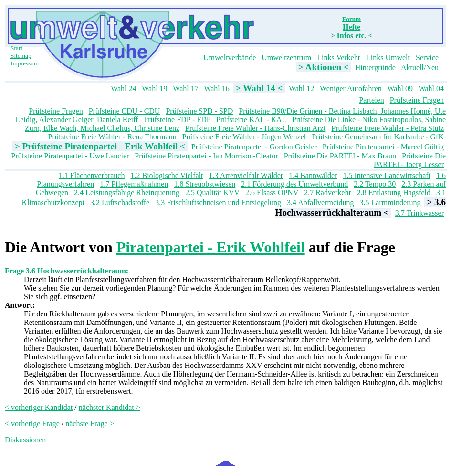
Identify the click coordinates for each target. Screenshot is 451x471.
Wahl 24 (123, 88)
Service (427, 57)
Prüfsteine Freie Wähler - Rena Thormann (112, 137)
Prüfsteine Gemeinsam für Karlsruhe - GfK (378, 137)
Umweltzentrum (286, 57)
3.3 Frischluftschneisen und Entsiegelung (218, 203)
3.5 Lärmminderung (390, 203)
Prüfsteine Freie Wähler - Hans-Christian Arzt (255, 128)
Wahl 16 (216, 88)
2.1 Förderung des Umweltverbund (294, 184)
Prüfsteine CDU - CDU (124, 111)
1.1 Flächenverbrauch (92, 175)
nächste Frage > (89, 423)
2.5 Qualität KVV (212, 192)
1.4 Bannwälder (313, 175)
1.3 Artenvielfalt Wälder (246, 175)
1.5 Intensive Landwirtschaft (387, 175)
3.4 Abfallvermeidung (320, 203)
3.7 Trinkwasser (419, 213)
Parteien (371, 100)
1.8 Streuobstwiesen (204, 184)
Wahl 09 (400, 88)
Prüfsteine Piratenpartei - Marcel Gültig (383, 147)
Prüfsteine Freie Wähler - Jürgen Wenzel (244, 137)
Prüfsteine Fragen (417, 100)
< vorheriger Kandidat (39, 407)
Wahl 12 (301, 88)
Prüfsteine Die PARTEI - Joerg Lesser (410, 160)
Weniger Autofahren (351, 88)
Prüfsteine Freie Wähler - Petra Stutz (387, 128)
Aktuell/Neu (420, 67)
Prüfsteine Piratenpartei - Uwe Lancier (70, 156)
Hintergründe (375, 67)
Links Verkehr (338, 57)
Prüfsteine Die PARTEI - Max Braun (340, 156)
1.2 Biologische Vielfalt (166, 175)
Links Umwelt (388, 57)
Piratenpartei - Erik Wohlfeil (210, 247)
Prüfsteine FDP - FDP (177, 119)
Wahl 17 (185, 88)
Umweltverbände (229, 57)
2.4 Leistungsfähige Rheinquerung (126, 192)
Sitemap (20, 55)
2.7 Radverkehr (327, 192)
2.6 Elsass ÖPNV (271, 192)
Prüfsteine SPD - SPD (199, 111)
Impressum (24, 63)
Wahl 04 (431, 88)
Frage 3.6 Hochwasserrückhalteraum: (66, 271)
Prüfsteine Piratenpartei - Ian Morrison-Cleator (206, 156)
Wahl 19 (154, 88)
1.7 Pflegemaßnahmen (134, 184)
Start (16, 48)
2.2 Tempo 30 (375, 184)
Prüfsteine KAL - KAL (251, 119)
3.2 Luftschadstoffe (119, 203)
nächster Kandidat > (109, 407)
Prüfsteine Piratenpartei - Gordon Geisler (254, 147)
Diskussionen (25, 440)
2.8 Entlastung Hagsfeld (393, 192)
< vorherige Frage (32, 423)
